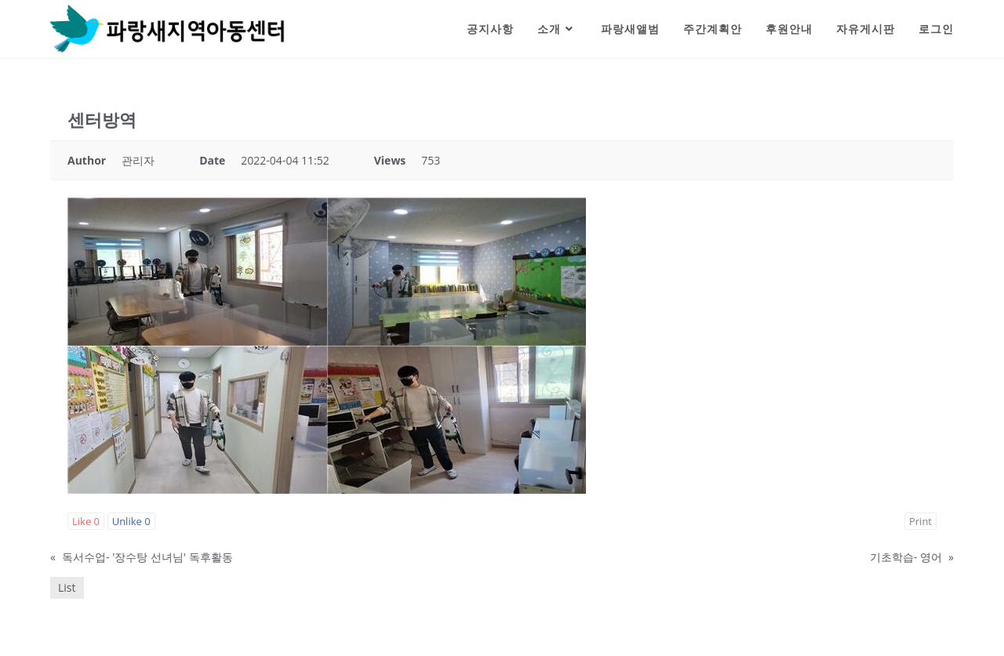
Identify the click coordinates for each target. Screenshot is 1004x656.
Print (920, 521)
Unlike (131, 521)
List (67, 587)
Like (86, 521)
